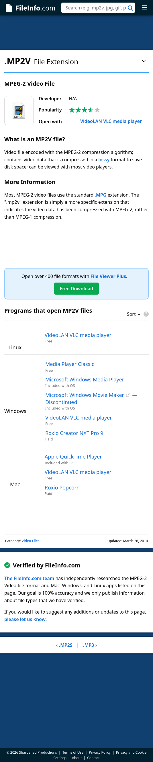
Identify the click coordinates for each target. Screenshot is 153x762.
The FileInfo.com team (29, 578)
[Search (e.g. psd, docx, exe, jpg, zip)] (98, 8)
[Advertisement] (76, 32)
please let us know (25, 619)
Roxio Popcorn (62, 487)
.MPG (101, 195)
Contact (93, 757)
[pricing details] (145, 314)
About (77, 757)
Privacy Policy (100, 752)
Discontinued (61, 402)
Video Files (30, 540)
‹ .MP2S (64, 645)
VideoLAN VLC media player (105, 121)
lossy (103, 159)
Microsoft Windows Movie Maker (84, 394)
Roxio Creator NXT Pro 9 (74, 433)
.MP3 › (90, 645)
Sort (131, 314)
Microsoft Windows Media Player (84, 379)
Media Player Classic (69, 364)
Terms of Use (72, 752)
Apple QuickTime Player (73, 456)
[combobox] (98, 8)
